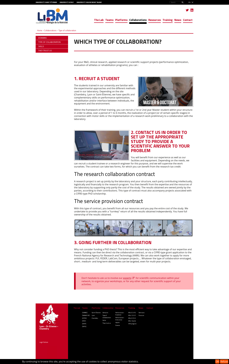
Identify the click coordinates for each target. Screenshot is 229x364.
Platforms (121, 20)
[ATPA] (84, 318)
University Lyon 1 (67, 2)
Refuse (224, 361)
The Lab (99, 20)
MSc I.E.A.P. (132, 315)
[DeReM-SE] (86, 315)
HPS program (132, 324)
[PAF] (84, 321)
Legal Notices (43, 342)
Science (117, 325)
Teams (109, 20)
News (177, 20)
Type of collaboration (107, 316)
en (189, 2)
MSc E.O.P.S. (132, 312)
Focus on (141, 315)
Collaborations (138, 20)
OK (217, 361)
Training (168, 20)
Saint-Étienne (96, 312)
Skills (104, 320)
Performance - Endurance (119, 318)
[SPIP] (84, 324)
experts (127, 278)
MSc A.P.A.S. (132, 318)
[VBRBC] (84, 312)
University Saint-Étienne (46, 2)
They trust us (107, 323)
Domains (105, 312)
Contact (187, 20)
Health (117, 322)
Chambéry (95, 318)
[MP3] (84, 326)
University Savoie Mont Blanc (89, 2)
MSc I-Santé (132, 321)
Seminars (141, 312)
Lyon (93, 315)
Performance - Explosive (119, 313)
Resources (154, 20)
